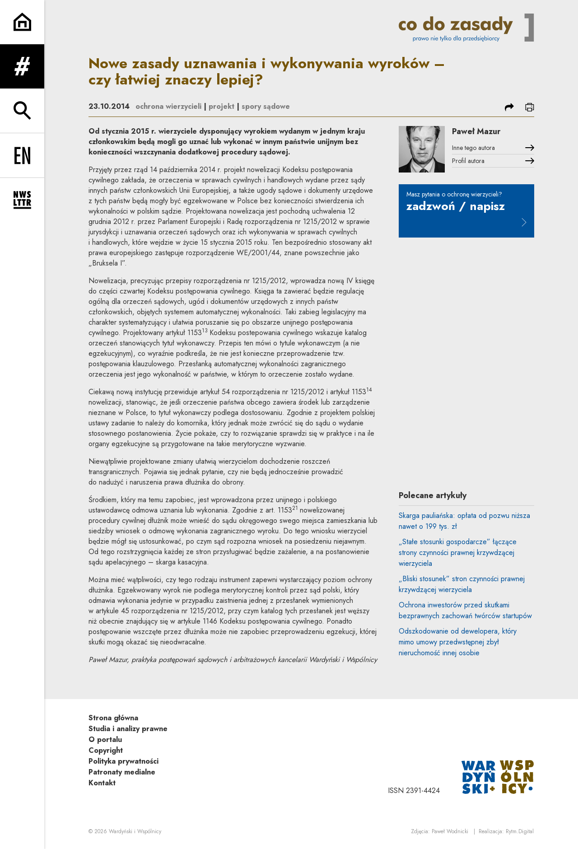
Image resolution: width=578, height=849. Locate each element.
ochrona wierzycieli (168, 106)
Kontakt (102, 783)
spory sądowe (266, 106)
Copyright (106, 750)
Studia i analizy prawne (128, 728)
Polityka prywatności (123, 761)
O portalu (105, 739)
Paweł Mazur (476, 131)
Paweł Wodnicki (450, 831)
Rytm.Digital (520, 831)
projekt (221, 106)
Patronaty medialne (122, 772)
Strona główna (113, 718)
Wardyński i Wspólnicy (135, 831)
